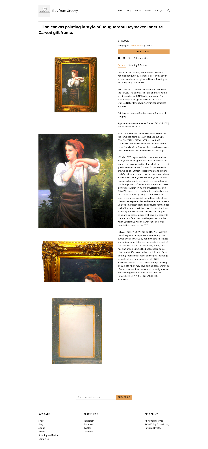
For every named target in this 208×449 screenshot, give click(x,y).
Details (122, 65)
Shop (120, 10)
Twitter (87, 427)
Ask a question (141, 58)
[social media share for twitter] (124, 58)
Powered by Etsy (153, 427)
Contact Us (43, 438)
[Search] (169, 10)
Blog (129, 10)
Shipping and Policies (49, 435)
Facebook (88, 431)
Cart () (158, 10)
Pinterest (88, 424)
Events (148, 10)
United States (136, 45)
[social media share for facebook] (119, 58)
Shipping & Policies (137, 65)
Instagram (89, 420)
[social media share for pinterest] (129, 58)
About (138, 10)
